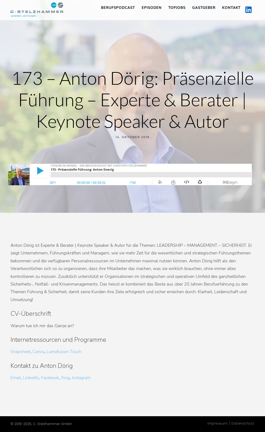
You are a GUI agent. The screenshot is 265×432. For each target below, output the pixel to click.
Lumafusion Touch (63, 351)
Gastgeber (203, 7)
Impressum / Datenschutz (231, 423)
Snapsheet (20, 351)
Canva (38, 351)
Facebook (50, 378)
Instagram (81, 378)
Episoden (152, 7)
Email (16, 378)
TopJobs (177, 7)
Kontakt (231, 7)
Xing (65, 378)
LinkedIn (31, 378)
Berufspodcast (118, 7)
